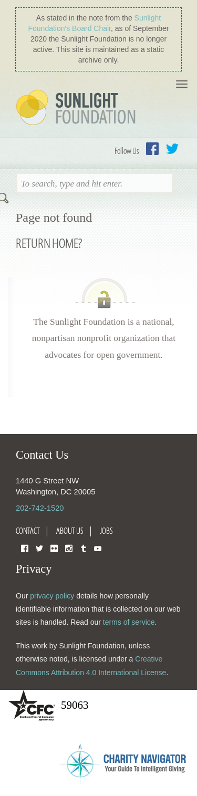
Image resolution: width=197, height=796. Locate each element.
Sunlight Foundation (78, 108)
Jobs (106, 530)
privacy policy (52, 596)
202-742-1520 (40, 508)
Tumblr (83, 547)
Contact (28, 530)
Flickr (54, 547)
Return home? (49, 243)
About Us (70, 530)
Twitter (172, 148)
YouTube (97, 547)
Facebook (152, 148)
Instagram (68, 547)
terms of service (129, 622)
